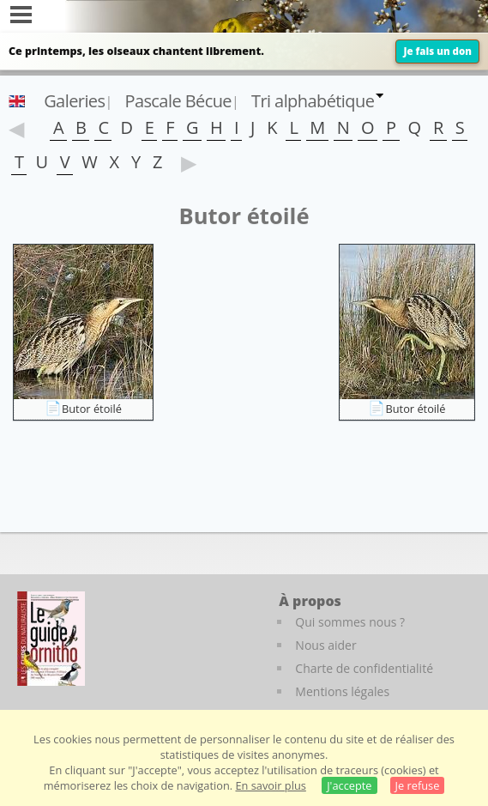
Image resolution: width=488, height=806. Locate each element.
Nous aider (325, 645)
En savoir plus (270, 785)
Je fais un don (437, 51)
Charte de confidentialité (364, 668)
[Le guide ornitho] (51, 638)
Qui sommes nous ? (350, 622)
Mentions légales (342, 691)
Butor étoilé (92, 408)
